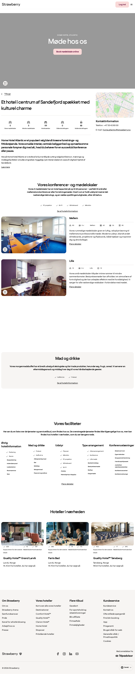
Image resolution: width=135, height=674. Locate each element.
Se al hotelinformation (67, 211)
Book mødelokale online (67, 51)
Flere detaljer (75, 244)
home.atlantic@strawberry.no (117, 130)
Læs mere (5, 167)
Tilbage (7, 94)
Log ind (122, 4)
